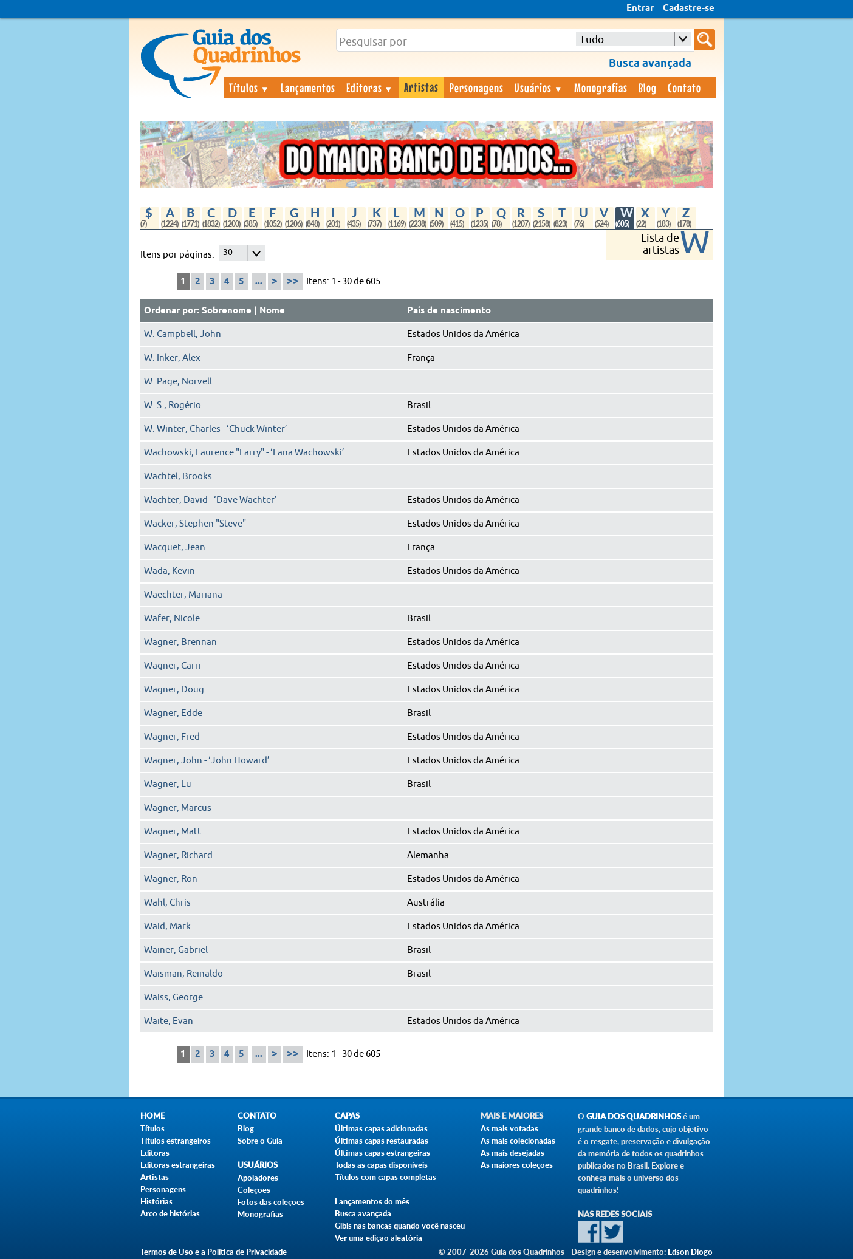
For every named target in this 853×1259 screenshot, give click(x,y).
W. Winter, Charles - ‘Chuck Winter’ (215, 429)
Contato (684, 87)
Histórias (156, 1201)
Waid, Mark (167, 926)
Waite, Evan (168, 1021)
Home (152, 1116)
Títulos (249, 87)
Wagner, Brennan (180, 642)
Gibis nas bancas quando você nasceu (400, 1225)
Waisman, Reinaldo (183, 974)
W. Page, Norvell (178, 381)
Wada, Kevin (169, 571)
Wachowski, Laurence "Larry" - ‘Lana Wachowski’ (244, 453)
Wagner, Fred (172, 737)
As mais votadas (509, 1128)
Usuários (539, 87)
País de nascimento (449, 311)
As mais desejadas (512, 1153)
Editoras (370, 87)
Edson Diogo (690, 1252)
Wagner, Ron (170, 879)
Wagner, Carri (172, 666)
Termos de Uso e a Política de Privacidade (213, 1252)
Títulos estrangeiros (175, 1140)
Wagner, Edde (173, 713)
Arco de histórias (170, 1213)
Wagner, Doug (174, 689)
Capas (347, 1116)
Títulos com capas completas (385, 1177)
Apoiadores (258, 1177)
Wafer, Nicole (172, 618)
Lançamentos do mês (372, 1201)
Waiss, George (173, 997)
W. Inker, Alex (172, 358)
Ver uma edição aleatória (378, 1238)
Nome (272, 311)
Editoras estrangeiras (177, 1165)
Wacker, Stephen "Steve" (195, 524)
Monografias (601, 87)
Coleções (254, 1190)
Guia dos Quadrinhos (633, 1116)
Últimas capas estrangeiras (382, 1153)
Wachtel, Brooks (178, 476)
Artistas (421, 87)
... (258, 282)
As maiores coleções (517, 1165)
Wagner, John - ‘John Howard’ (207, 760)
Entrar (640, 8)
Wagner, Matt (172, 832)
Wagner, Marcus (177, 808)
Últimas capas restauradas (381, 1140)
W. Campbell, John (182, 334)
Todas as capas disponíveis (381, 1165)
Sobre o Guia (260, 1140)
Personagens (477, 87)
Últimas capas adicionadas (381, 1128)
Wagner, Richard (178, 855)
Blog (648, 87)
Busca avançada (363, 1213)
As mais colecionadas (518, 1140)
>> (293, 281)
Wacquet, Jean (174, 547)
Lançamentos (308, 87)
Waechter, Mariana (183, 595)
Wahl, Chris (167, 903)
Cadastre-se (688, 8)
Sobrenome (227, 311)
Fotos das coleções (271, 1202)
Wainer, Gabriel (176, 950)
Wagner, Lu (167, 784)
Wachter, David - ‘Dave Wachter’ (210, 500)
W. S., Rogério (172, 405)
